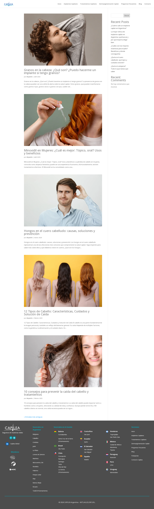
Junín (34, 446)
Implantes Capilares (71, 4)
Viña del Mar (62, 467)
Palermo (35, 471)
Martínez (35, 458)
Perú (112, 462)
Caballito (35, 438)
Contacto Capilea (137, 460)
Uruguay (113, 469)
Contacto (147, 4)
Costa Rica (88, 431)
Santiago (61, 462)
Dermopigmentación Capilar (109, 4)
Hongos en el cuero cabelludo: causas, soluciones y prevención (59, 232)
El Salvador (88, 446)
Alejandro (30, 77)
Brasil (60, 446)
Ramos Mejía (37, 483)
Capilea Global (14, 444)
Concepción (62, 456)
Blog (140, 4)
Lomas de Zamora (39, 454)
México (113, 441)
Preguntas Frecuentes (128, 4)
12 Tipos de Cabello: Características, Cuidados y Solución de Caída (57, 312)
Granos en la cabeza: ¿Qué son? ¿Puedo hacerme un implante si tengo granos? (60, 71)
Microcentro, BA (38, 462)
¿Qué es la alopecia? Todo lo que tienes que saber (119, 69)
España (87, 456)
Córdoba (35, 442)
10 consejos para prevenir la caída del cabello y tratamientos (56, 393)
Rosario (35, 487)
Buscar (127, 15)
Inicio (59, 4)
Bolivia (61, 431)
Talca (60, 464)
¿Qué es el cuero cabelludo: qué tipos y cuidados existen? (119, 60)
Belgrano (36, 434)
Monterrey (113, 447)
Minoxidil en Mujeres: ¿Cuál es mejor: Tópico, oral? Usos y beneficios (63, 151)
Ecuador (87, 439)
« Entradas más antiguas (33, 417)
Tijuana (112, 450)
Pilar (34, 479)
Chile (60, 453)
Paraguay (114, 454)
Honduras (114, 431)
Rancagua (61, 459)
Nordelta (35, 466)
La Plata (35, 450)
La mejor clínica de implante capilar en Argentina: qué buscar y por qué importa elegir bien (119, 37)
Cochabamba (62, 434)
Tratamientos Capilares (88, 4)
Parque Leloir (37, 475)
